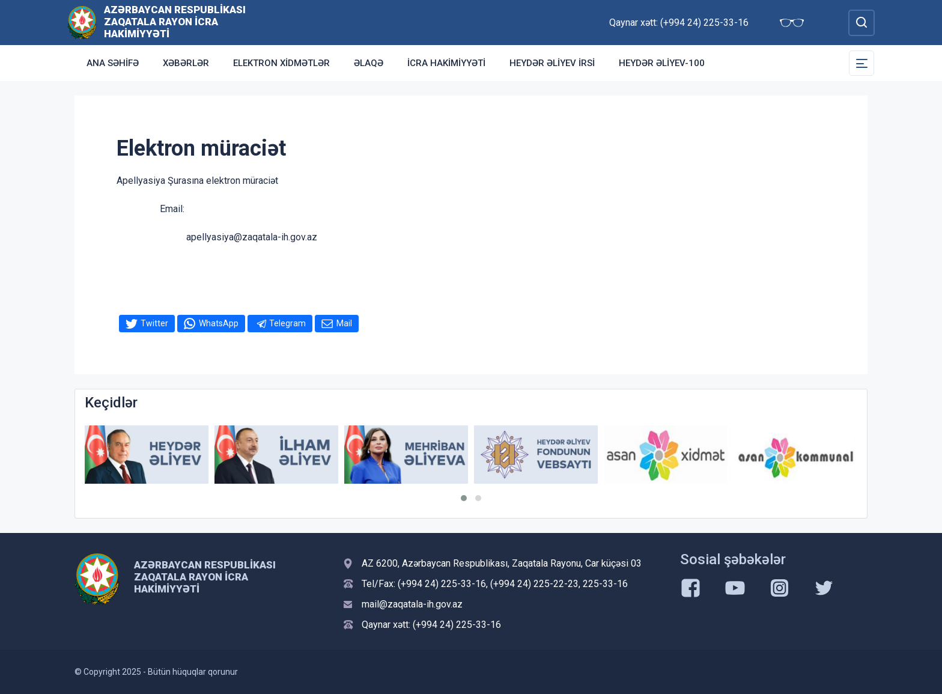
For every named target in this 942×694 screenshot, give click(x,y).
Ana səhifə (113, 63)
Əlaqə (368, 63)
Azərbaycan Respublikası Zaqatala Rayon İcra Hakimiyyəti (175, 22)
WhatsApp (219, 323)
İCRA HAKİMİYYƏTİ (446, 63)
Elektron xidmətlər (281, 63)
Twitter (154, 323)
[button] (464, 498)
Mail (344, 323)
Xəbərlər (186, 63)
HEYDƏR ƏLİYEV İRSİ (552, 63)
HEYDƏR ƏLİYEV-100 (662, 63)
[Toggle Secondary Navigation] (861, 63)
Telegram (287, 323)
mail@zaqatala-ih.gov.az (412, 604)
